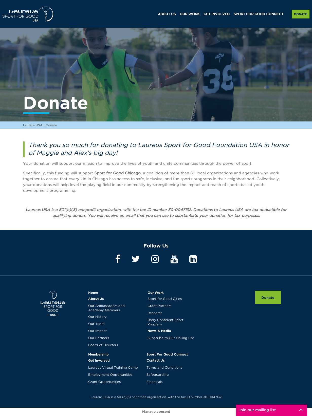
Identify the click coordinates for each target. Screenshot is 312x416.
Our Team (96, 324)
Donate (300, 14)
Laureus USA (28, 14)
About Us (96, 298)
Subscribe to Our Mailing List (171, 338)
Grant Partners (159, 306)
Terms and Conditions (164, 367)
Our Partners (98, 338)
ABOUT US (167, 14)
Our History (97, 317)
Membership (98, 354)
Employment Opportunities (110, 374)
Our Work (156, 292)
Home (93, 292)
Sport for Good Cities (165, 299)
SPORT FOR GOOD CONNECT (258, 14)
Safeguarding (157, 374)
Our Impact (97, 331)
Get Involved (99, 360)
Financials (154, 382)
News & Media (159, 330)
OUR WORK (189, 14)
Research (155, 313)
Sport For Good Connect (167, 354)
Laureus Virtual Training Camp (113, 367)
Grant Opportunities (104, 382)
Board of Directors (103, 345)
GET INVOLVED (217, 14)
